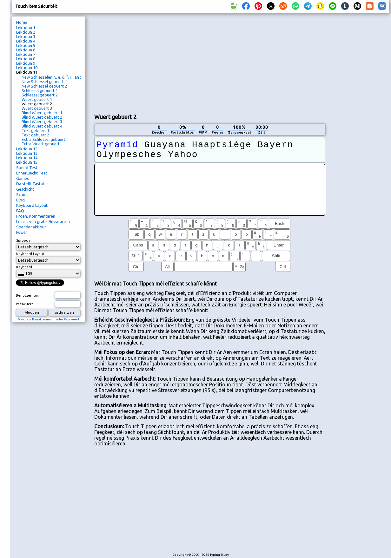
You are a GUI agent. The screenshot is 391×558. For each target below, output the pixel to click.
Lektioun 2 (25, 32)
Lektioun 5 (25, 45)
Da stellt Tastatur (32, 183)
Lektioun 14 (26, 157)
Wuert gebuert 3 (37, 108)
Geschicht (25, 189)
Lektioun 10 (26, 67)
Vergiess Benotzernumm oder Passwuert (48, 319)
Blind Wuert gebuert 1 (42, 112)
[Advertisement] (201, 62)
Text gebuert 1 (35, 130)
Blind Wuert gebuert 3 (42, 121)
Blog (20, 200)
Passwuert (24, 304)
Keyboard (24, 267)
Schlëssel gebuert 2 (40, 95)
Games (22, 178)
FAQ (20, 210)
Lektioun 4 (25, 41)
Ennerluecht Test (31, 173)
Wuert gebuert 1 (37, 99)
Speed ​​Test (26, 167)
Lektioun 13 (26, 153)
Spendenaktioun (31, 227)
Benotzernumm (29, 295)
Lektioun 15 (26, 162)
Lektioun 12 (26, 149)
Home (21, 22)
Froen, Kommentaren (35, 216)
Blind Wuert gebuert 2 (42, 117)
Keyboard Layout (32, 205)
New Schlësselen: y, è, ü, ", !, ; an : (51, 77)
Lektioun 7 (25, 54)
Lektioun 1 (25, 27)
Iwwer (21, 232)
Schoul (22, 194)
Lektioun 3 (25, 36)
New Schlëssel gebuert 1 (44, 81)
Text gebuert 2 (35, 135)
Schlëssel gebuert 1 (40, 90)
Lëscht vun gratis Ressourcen (43, 221)
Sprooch (23, 240)
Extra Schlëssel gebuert (43, 139)
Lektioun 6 (25, 50)
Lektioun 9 (25, 63)
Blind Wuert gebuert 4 (42, 126)
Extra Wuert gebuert (41, 143)
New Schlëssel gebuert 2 (44, 86)
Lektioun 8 (25, 58)
